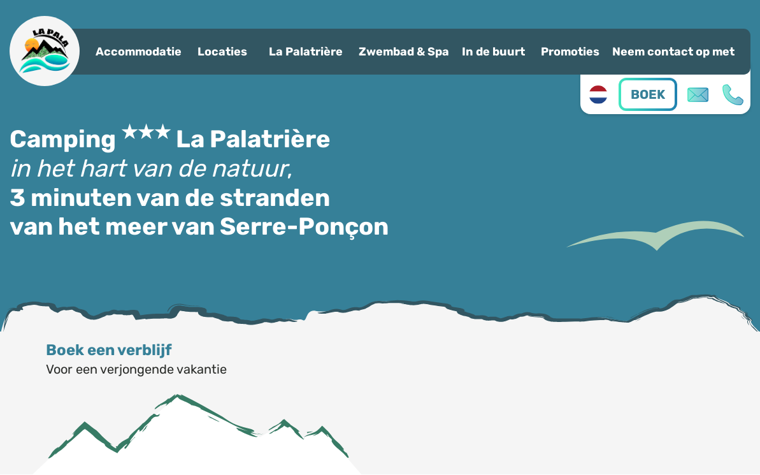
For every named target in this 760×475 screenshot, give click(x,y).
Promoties (570, 52)
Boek (648, 94)
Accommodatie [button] (139, 52)
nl (598, 94)
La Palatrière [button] (306, 52)
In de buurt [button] (493, 52)
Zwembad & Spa (404, 52)
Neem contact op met (673, 52)
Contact (698, 94)
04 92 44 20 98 (733, 94)
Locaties (222, 52)
